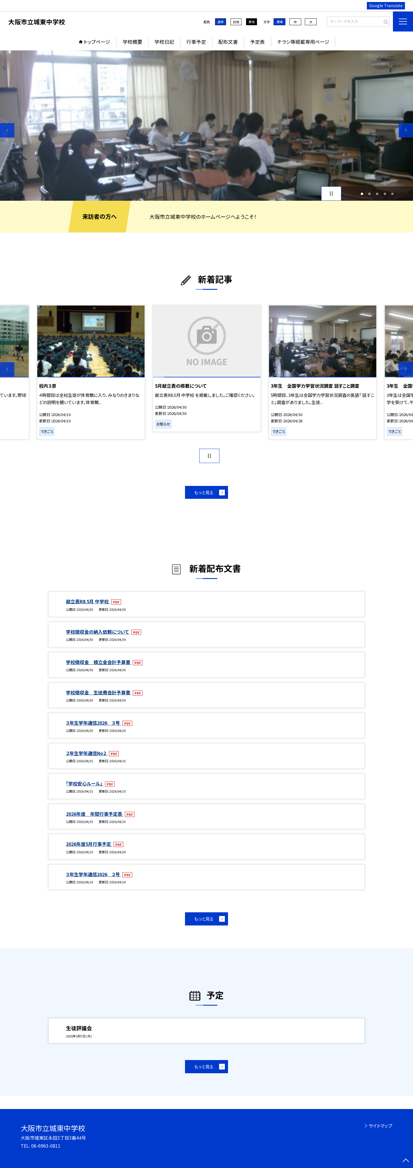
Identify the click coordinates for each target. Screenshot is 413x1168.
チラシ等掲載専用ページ (303, 41)
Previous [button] (7, 130)
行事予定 (196, 41)
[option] (206, 125)
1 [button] (362, 193)
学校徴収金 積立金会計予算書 (98, 662)
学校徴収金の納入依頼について (98, 631)
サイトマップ (380, 1125)
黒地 (251, 21)
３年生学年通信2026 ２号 (93, 874)
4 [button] (384, 193)
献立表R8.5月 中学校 (88, 601)
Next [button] (406, 130)
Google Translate (386, 5)
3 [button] (377, 193)
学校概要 (132, 41)
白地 (236, 21)
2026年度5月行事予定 (89, 843)
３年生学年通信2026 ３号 (93, 722)
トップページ (97, 41)
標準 (279, 21)
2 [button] (369, 193)
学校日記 (164, 41)
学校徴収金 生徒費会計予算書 (98, 692)
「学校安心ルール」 (85, 783)
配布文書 (228, 41)
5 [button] (392, 193)
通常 (220, 21)
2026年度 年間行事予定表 (94, 813)
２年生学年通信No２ (87, 753)
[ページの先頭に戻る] (406, 1161)
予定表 (257, 41)
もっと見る (203, 492)
